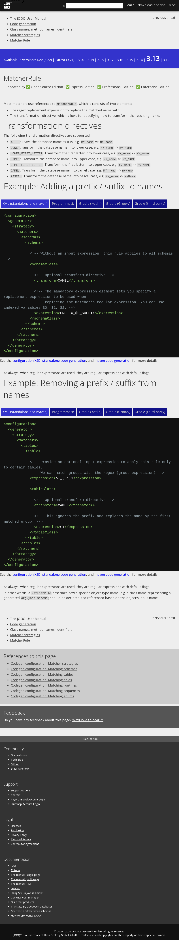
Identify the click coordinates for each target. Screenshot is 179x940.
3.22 (48, 60)
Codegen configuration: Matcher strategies (44, 661)
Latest (60, 60)
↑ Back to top (89, 736)
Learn (130, 5)
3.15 (130, 60)
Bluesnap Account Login (25, 801)
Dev (40, 60)
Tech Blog (17, 757)
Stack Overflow (20, 766)
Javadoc (15, 885)
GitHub (15, 761)
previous (159, 17)
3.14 (140, 60)
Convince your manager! (25, 894)
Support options (21, 787)
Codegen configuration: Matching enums (42, 693)
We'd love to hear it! (87, 717)
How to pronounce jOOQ (26, 913)
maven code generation (113, 358)
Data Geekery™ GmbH (88, 928)
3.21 (70, 60)
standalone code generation (64, 358)
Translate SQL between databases (31, 904)
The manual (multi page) (25, 876)
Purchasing (17, 827)
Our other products (22, 899)
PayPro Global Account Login (28, 796)
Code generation (23, 24)
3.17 (110, 60)
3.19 (91, 60)
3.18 (100, 60)
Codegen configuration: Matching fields (41, 677)
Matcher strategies (25, 35)
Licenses (16, 823)
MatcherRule (20, 40)
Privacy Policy (19, 832)
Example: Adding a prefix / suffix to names (83, 184)
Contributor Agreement (25, 841)
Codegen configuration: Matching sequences (45, 688)
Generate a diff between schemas (31, 908)
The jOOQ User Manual (28, 18)
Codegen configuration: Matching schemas (44, 666)
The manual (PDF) (22, 881)
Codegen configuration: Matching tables (42, 672)
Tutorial (15, 867)
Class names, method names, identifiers (41, 29)
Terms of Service (21, 836)
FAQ (13, 863)
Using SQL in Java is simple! (27, 890)
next (172, 17)
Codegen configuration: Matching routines (44, 682)
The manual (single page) (26, 872)
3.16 (120, 60)
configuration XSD (26, 358)
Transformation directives (53, 125)
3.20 (81, 60)
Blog (172, 5)
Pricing (151, 5)
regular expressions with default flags (119, 370)
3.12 (166, 60)
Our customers (20, 752)
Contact (15, 792)
